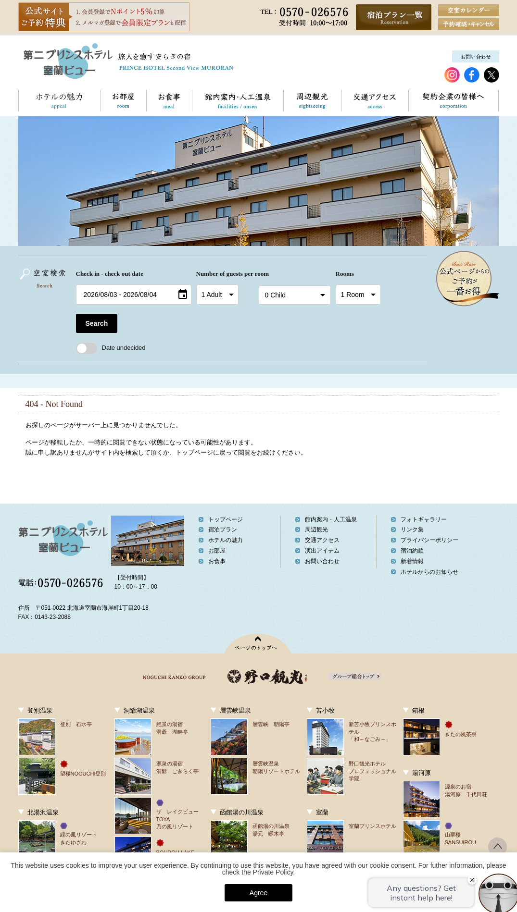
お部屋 (123, 100)
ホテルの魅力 (59, 100)
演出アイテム (322, 550)
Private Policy (273, 872)
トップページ (225, 519)
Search (97, 323)
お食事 (169, 100)
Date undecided (111, 347)
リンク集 (412, 529)
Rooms (345, 273)
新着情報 (412, 561)
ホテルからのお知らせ (429, 571)
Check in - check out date (109, 273)
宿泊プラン (222, 529)
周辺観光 (312, 100)
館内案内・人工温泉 (237, 100)
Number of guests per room (225, 273)
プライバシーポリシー (429, 540)
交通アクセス (374, 100)
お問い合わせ (498, 100)
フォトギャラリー (424, 519)
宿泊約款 (412, 550)
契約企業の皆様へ (453, 100)
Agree (258, 893)
